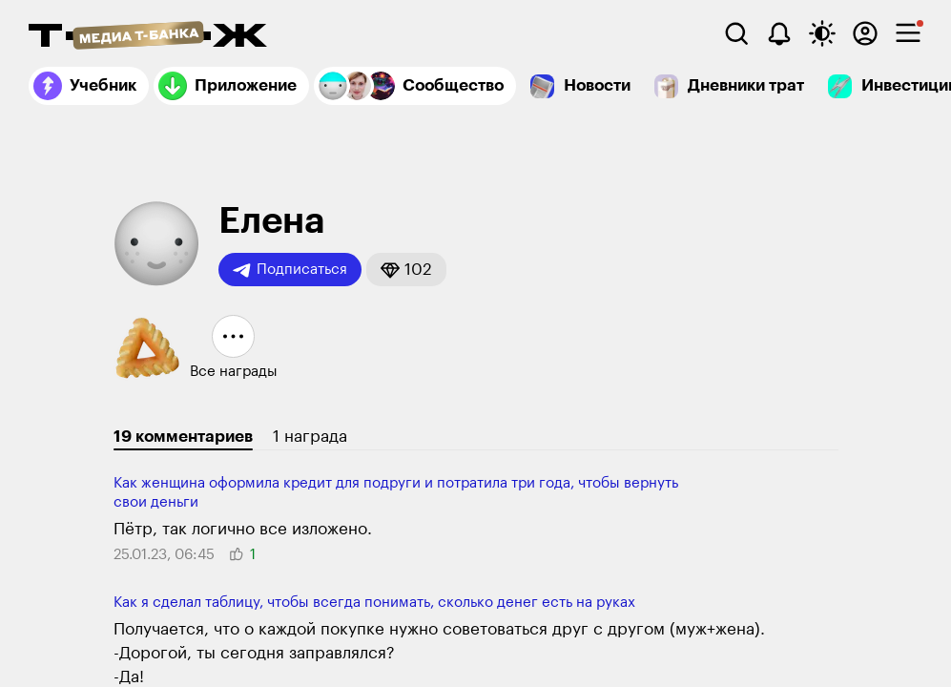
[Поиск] (736, 33)
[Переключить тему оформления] (822, 33)
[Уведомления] (779, 33)
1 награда (310, 436)
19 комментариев (183, 436)
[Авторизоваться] (865, 33)
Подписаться (290, 270)
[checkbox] (908, 33)
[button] (406, 269)
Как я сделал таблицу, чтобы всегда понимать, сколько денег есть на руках (374, 602)
